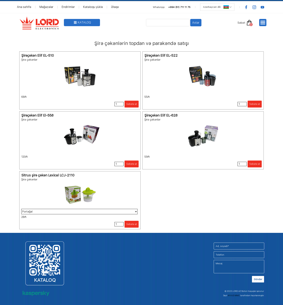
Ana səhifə (24, 7)
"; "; (79, 211)
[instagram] (254, 7)
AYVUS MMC (234, 295)
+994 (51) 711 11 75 (179, 7)
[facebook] (246, 7)
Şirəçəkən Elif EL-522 (161, 55)
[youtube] (262, 7)
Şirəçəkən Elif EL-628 (160, 115)
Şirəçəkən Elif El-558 (37, 115)
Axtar (195, 22)
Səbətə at (131, 104)
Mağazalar (46, 7)
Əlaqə (115, 7)
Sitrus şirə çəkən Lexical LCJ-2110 (47, 175)
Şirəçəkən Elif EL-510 (37, 55)
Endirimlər (68, 7)
